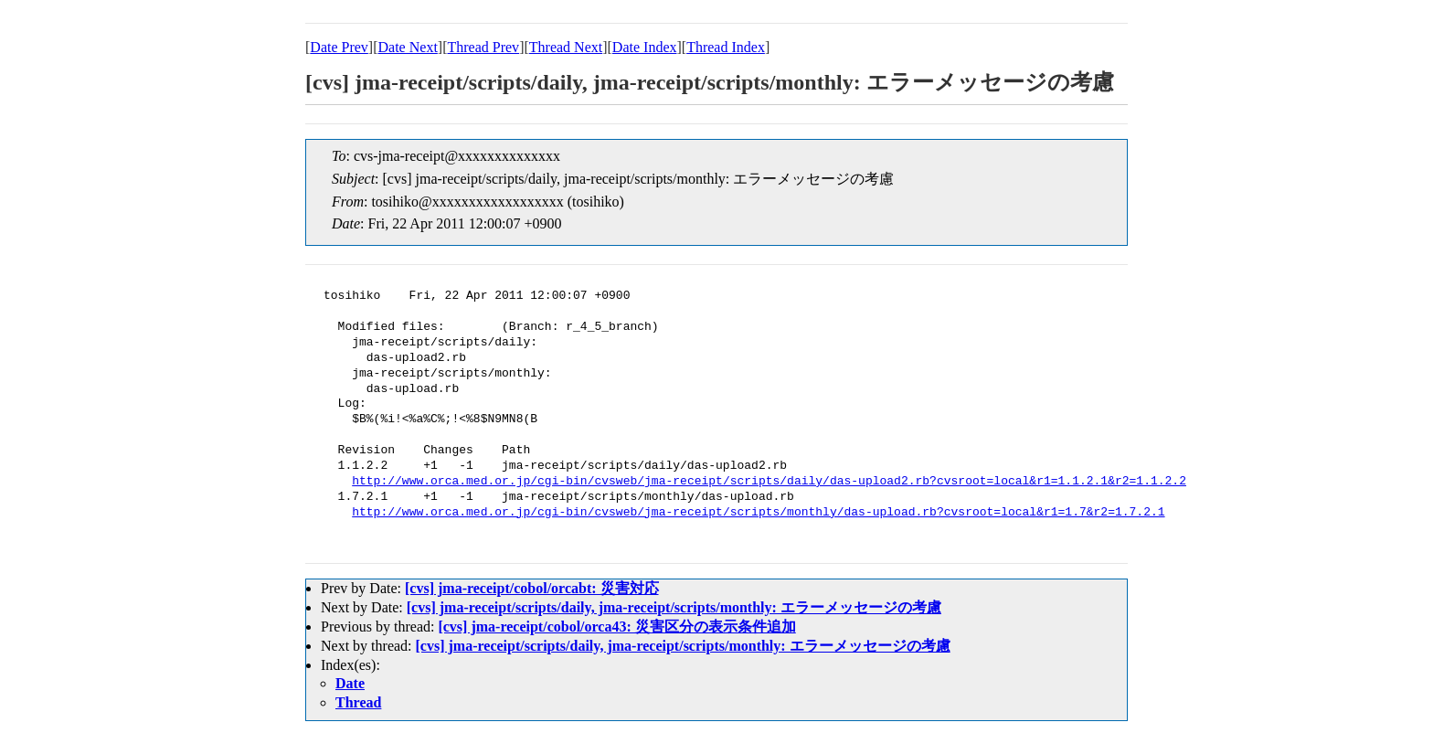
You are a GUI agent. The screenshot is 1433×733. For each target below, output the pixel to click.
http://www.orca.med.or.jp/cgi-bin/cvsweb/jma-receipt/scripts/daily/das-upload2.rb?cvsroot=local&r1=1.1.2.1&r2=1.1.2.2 (769, 481)
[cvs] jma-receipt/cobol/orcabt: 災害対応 (532, 588)
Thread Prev (483, 47)
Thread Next (565, 47)
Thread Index (725, 47)
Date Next (408, 47)
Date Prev (339, 47)
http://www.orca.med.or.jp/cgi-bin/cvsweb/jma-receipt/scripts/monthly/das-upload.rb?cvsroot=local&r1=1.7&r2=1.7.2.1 (758, 513)
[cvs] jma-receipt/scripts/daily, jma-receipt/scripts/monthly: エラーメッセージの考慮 (674, 607)
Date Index (644, 47)
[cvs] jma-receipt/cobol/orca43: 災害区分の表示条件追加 (616, 626)
